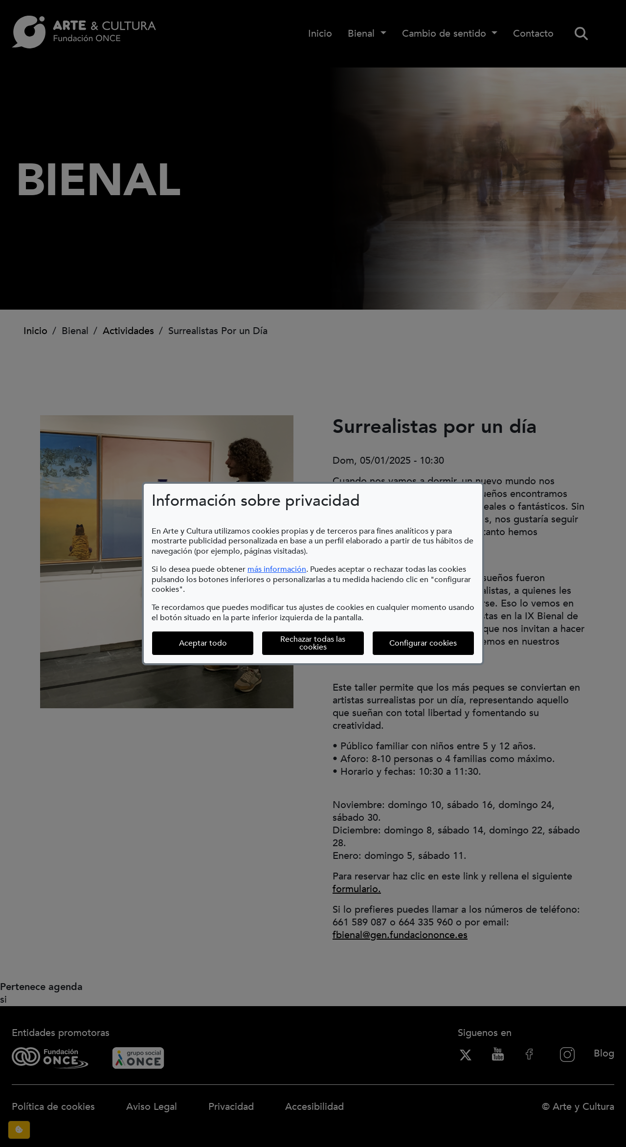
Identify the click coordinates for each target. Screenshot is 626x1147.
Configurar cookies (423, 643)
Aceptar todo (203, 643)
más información (276, 569)
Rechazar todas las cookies (312, 643)
